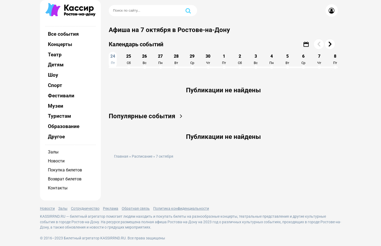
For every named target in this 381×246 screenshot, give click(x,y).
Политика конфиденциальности (181, 208)
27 (160, 59)
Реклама (110, 208)
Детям (56, 65)
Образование (63, 126)
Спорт (55, 85)
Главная (121, 156)
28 (176, 59)
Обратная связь (136, 208)
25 (128, 59)
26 (144, 59)
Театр (55, 55)
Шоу (53, 75)
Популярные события (147, 116)
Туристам (59, 116)
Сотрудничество (85, 208)
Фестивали (61, 96)
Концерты (60, 44)
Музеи (55, 106)
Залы (53, 151)
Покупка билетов (65, 169)
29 (192, 59)
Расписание (142, 156)
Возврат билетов (64, 178)
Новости (56, 160)
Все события (63, 34)
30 (208, 59)
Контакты (57, 187)
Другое (56, 137)
